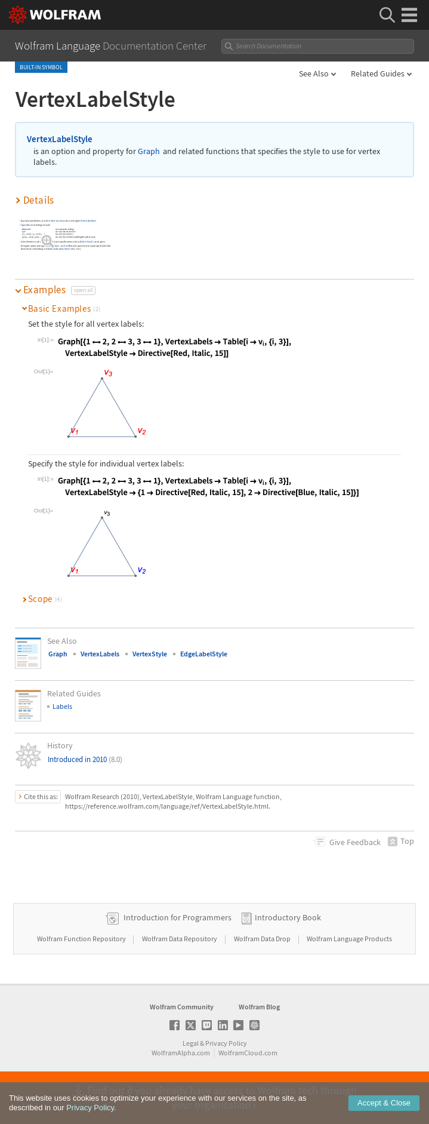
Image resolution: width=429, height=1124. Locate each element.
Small (90, 241)
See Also (314, 73)
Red (44, 241)
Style (53, 220)
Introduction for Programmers (177, 917)
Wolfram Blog (259, 1006)
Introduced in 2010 (85, 759)
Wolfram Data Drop (263, 938)
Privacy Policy (226, 1043)
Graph (149, 151)
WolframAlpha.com (181, 1052)
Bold (82, 241)
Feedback (355, 842)
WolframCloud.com (247, 1052)
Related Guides (378, 73)
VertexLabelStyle (59, 139)
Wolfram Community (182, 1006)
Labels (62, 706)
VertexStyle (149, 653)
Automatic (26, 229)
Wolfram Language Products (349, 938)
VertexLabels (100, 653)
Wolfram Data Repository (180, 938)
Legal (191, 1043)
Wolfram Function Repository (82, 938)
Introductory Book (288, 917)
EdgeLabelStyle (203, 653)
